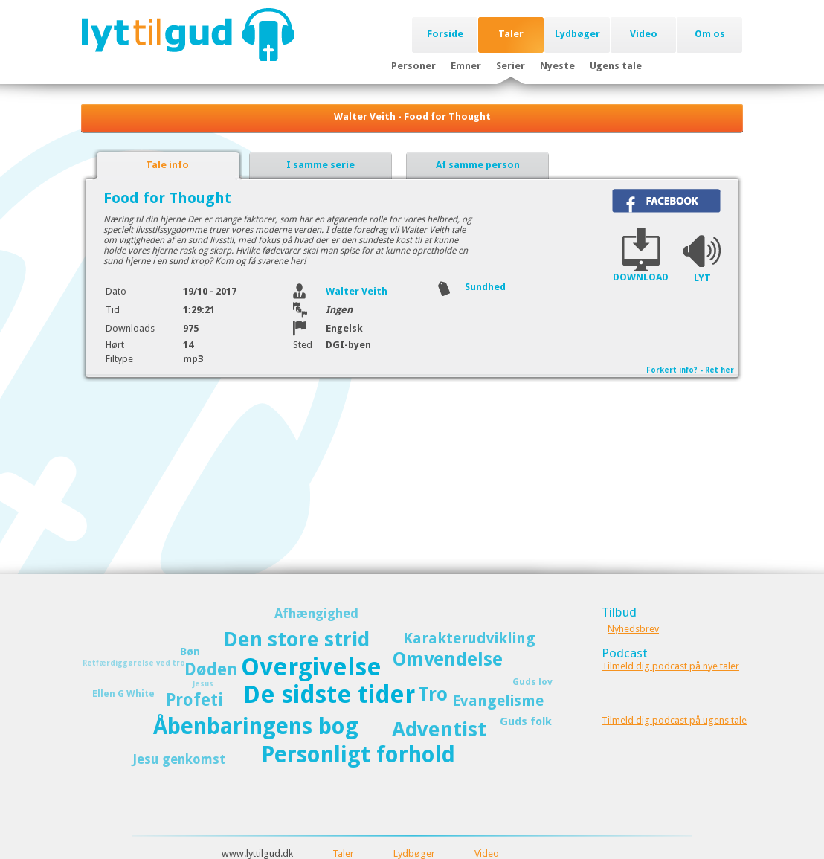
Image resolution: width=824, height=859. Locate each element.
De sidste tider (329, 695)
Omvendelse (448, 659)
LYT (702, 277)
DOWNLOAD (641, 277)
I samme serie (320, 164)
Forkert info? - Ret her (690, 370)
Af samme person (478, 164)
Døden (210, 669)
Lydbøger (577, 33)
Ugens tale (616, 65)
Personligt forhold (358, 754)
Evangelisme (498, 701)
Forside (445, 33)
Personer (413, 65)
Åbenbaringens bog (255, 726)
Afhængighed (316, 613)
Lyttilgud (187, 34)
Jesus (203, 684)
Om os (710, 33)
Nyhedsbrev (633, 628)
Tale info (167, 164)
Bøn (190, 651)
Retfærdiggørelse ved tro (134, 663)
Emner (466, 65)
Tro (433, 694)
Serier (510, 65)
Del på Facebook (666, 201)
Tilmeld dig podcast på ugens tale (674, 720)
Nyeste (557, 65)
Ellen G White (123, 693)
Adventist (439, 729)
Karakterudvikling (469, 638)
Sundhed (485, 286)
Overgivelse (311, 667)
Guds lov (532, 681)
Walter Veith (356, 291)
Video (643, 33)
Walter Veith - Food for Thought (412, 116)
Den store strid (297, 639)
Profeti (194, 700)
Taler (511, 33)
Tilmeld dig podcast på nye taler (670, 666)
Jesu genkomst (178, 759)
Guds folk (526, 721)
